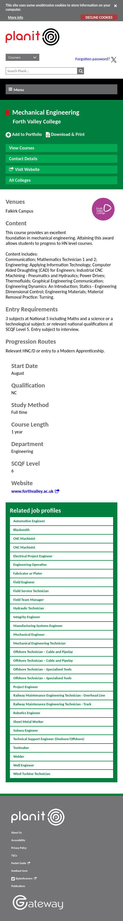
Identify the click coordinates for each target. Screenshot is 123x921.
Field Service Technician (31, 591)
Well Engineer (23, 765)
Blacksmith (21, 530)
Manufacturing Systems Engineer (37, 626)
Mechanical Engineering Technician (39, 643)
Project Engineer (25, 687)
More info (15, 17)
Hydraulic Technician (28, 608)
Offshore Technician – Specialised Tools (42, 669)
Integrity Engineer (26, 617)
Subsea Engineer (25, 730)
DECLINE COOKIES (98, 17)
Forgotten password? (92, 58)
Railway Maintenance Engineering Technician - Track (52, 704)
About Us (16, 832)
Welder (18, 756)
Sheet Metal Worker (28, 721)
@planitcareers (24, 878)
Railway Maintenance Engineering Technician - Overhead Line (59, 695)
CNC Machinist (24, 538)
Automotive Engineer (29, 521)
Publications (18, 886)
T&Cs (14, 855)
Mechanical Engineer (28, 634)
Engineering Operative (30, 564)
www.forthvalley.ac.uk (35, 491)
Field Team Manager (28, 599)
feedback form (19, 871)
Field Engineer (23, 582)
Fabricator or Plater (27, 573)
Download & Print (65, 136)
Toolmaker (21, 748)
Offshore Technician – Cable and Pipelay (43, 652)
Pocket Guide (20, 863)
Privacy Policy (19, 848)
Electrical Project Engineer (32, 556)
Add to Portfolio (24, 136)
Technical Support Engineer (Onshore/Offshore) (48, 739)
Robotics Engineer (26, 713)
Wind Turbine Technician (31, 774)
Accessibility (18, 840)
